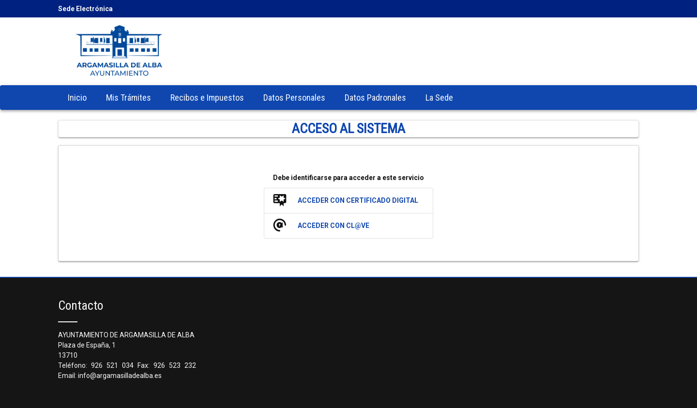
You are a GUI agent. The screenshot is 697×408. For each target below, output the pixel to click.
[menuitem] (77, 97)
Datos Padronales (375, 97)
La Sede (439, 97)
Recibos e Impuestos (207, 97)
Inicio (77, 97)
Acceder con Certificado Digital (358, 200)
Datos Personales (294, 97)
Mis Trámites (128, 97)
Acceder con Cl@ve (333, 225)
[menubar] (260, 97)
